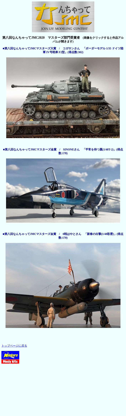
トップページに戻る (14, 345)
